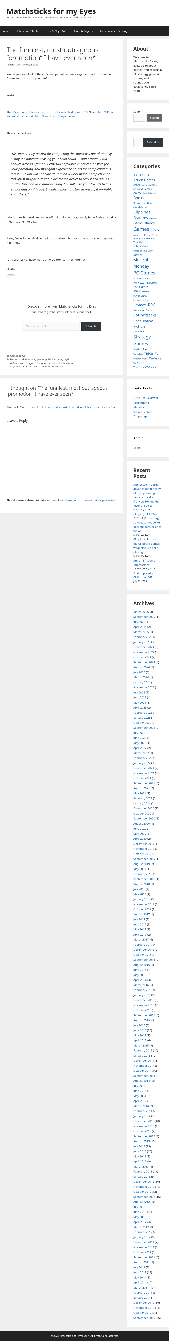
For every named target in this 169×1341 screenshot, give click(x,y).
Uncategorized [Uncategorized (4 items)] (140, 358)
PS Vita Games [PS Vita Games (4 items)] (140, 295)
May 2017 (139, 929)
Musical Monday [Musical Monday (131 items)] (141, 263)
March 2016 (141, 985)
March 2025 (141, 632)
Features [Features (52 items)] (140, 217)
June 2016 (139, 970)
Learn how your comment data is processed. (87, 500)
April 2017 (140, 934)
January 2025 (142, 642)
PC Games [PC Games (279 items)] (144, 273)
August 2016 (141, 965)
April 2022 (140, 748)
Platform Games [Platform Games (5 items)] (141, 278)
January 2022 (142, 763)
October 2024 (142, 657)
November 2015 (143, 1005)
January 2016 (142, 995)
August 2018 (141, 884)
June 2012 (139, 1212)
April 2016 (140, 980)
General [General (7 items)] (155, 229)
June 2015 (139, 1030)
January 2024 (142, 682)
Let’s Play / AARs (58, 31)
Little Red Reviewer (145, 398)
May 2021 (139, 793)
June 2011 (139, 1272)
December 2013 (143, 1121)
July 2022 (139, 733)
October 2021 (142, 778)
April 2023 (140, 707)
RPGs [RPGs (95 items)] (152, 304)
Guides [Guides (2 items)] (136, 235)
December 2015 (143, 1000)
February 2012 (142, 1232)
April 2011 (140, 1282)
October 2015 (142, 1010)
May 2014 (139, 1096)
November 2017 (143, 904)
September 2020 (144, 818)
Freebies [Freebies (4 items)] (153, 218)
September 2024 (144, 662)
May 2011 (139, 1277)
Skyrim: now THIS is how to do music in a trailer (36, 366)
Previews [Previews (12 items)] (138, 282)
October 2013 (142, 1131)
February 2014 (142, 1111)
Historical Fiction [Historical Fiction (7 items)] (150, 235)
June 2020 (139, 828)
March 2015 (141, 1045)
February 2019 (142, 874)
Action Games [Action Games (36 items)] (144, 180)
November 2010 (143, 1308)
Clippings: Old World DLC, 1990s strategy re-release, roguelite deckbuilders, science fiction (147, 522)
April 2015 (140, 1040)
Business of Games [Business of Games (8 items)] (144, 203)
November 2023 (143, 687)
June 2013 (139, 1151)
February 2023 (142, 712)
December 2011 (143, 1242)
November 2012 (143, 1187)
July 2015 (139, 1025)
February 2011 (142, 1292)
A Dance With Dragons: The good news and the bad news (42, 363)
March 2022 (141, 753)
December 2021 (143, 768)
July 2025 (139, 622)
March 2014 (141, 1106)
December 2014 (143, 1060)
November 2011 (143, 1247)
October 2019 (142, 854)
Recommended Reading (113, 31)
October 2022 (142, 723)
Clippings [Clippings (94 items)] (141, 212)
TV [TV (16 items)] (156, 354)
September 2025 (144, 617)
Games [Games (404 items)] (141, 229)
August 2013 (141, 1141)
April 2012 (140, 1222)
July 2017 (139, 919)
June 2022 (139, 738)
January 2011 (142, 1297)
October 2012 (142, 1192)
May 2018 (139, 894)
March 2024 (141, 677)
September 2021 (144, 783)
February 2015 (142, 1050)
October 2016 (142, 955)
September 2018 (144, 879)
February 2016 (142, 990)
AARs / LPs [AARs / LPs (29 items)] (141, 175)
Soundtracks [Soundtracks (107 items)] (145, 315)
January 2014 (142, 1116)
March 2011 (141, 1287)
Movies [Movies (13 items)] (137, 255)
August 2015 (141, 1020)
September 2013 (144, 1136)
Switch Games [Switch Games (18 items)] (142, 349)
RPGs (22, 355)
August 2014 (141, 1081)
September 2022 (144, 728)
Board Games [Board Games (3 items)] (149, 193)
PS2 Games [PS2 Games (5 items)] (151, 282)
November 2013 (143, 1126)
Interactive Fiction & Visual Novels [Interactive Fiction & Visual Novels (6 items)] (144, 240)
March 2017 (141, 939)
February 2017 (142, 944)
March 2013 (141, 1166)
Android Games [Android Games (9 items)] (142, 188)
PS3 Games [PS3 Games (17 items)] (141, 287)
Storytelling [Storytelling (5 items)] (139, 331)
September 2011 (144, 1257)
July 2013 (139, 1146)
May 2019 (139, 869)
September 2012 (144, 1197)
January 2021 (142, 803)
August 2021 (141, 788)
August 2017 (141, 914)
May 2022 (139, 743)
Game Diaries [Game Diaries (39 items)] (144, 223)
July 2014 (139, 1086)
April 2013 (140, 1161)
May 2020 (139, 834)
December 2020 (143, 808)
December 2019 (143, 844)
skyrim (67, 359)
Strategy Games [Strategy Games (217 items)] (142, 340)
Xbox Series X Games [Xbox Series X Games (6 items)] (144, 367)
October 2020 (142, 813)
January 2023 (142, 717)
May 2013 (139, 1156)
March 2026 (141, 612)
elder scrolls (28, 359)
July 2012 (139, 1207)
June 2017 (139, 924)
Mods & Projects (83, 31)
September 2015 (144, 1015)
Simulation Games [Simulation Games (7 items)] (143, 310)
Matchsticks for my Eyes (51, 11)
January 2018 (142, 899)
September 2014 (144, 1076)
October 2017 (142, 909)
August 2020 (141, 823)
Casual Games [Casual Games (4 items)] (140, 207)
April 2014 (140, 1101)
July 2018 (139, 889)
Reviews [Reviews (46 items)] (139, 304)
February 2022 (142, 758)
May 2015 (139, 1035)
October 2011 (142, 1252)
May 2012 (139, 1217)
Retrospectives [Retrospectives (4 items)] (140, 300)
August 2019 (141, 864)
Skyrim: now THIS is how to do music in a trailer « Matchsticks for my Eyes (68, 407)
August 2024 (141, 667)
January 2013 (142, 1176)
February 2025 (142, 637)
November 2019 (143, 849)
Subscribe (91, 326)
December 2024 (143, 647)
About (6, 31)
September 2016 (144, 960)
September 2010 (144, 1318)
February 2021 (142, 798)
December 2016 (143, 949)
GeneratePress (109, 1335)
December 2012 (143, 1181)
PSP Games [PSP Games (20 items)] (141, 291)
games (40, 359)
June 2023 (139, 697)
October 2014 (142, 1070)
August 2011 (141, 1262)
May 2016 (139, 975)
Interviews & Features (29, 31)
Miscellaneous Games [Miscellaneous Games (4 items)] (143, 250)
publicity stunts (53, 359)
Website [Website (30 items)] (155, 358)
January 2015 (142, 1055)
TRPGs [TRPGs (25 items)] (149, 353)
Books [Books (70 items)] (138, 197)
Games (14, 355)
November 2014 (143, 1066)
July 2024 (139, 672)
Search (137, 111)
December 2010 (143, 1302)
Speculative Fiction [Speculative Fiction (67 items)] (143, 323)
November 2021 (143, 773)
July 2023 (139, 692)
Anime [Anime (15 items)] (137, 193)
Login (137, 448)
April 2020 (140, 838)
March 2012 (141, 1227)
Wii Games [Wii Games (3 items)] (138, 363)
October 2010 (142, 1313)
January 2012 (142, 1237)
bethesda (15, 359)
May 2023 (139, 702)
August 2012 (141, 1202)
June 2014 (139, 1091)
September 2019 (144, 859)
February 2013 (142, 1171)
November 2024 (143, 652)
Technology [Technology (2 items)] (138, 354)
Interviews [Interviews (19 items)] (140, 246)
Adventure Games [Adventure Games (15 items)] (145, 184)
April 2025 (140, 627)
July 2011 (139, 1267)
